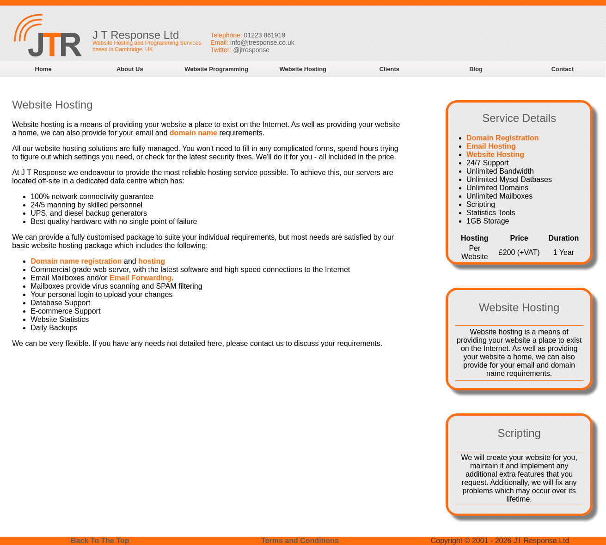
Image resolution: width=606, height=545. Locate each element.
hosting (151, 261)
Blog (476, 69)
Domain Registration (502, 138)
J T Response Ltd (135, 35)
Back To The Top (100, 541)
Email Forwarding (140, 278)
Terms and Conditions (300, 541)
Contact (562, 69)
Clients (389, 69)
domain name (193, 133)
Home (43, 69)
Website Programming (216, 69)
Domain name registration (76, 261)
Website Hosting (302, 69)
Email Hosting (491, 146)
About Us (129, 69)
